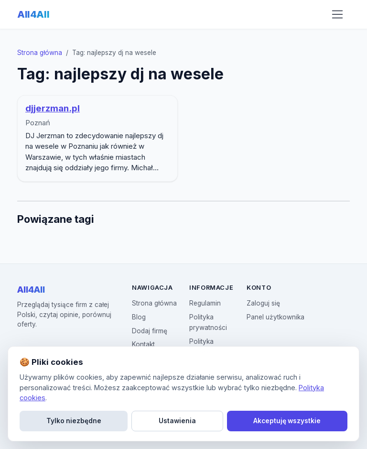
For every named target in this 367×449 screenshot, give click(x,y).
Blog (139, 317)
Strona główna (39, 52)
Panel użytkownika (275, 317)
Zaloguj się (263, 303)
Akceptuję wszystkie (287, 421)
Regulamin (205, 303)
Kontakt (143, 344)
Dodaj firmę (149, 331)
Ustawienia (177, 421)
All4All (33, 14)
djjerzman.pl (52, 108)
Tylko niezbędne (73, 421)
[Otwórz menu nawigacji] (337, 14)
